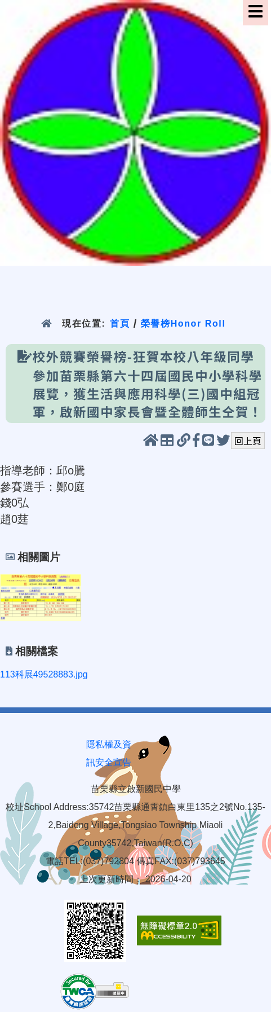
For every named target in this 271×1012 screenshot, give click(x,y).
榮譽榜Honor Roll (183, 323)
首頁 (119, 323)
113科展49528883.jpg (44, 674)
